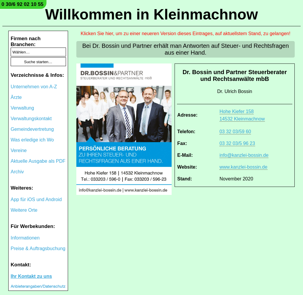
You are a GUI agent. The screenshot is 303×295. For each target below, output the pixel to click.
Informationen (25, 237)
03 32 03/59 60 (235, 131)
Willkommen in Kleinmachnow (151, 14)
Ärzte (16, 97)
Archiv (17, 171)
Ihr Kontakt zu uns (31, 276)
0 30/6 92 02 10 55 (22, 4)
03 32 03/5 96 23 (237, 143)
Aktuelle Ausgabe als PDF (38, 161)
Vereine (19, 150)
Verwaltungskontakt (31, 118)
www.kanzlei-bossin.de (243, 166)
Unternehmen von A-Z (34, 86)
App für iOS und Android (36, 199)
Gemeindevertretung (32, 129)
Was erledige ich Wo (32, 139)
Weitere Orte (24, 210)
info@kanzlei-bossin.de (244, 155)
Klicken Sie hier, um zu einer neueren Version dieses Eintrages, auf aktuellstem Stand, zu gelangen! (186, 33)
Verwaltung (22, 107)
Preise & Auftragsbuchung (38, 248)
